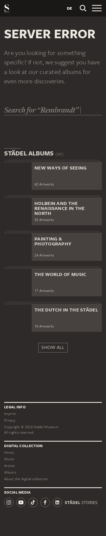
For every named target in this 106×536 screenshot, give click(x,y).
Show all (52, 347)
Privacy (9, 420)
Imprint (10, 413)
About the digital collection (26, 479)
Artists (9, 465)
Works (9, 459)
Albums (10, 472)
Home (9, 452)
